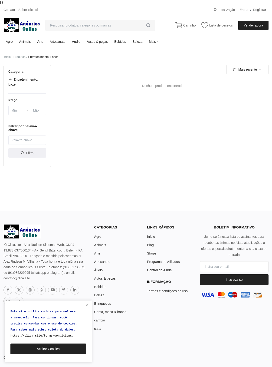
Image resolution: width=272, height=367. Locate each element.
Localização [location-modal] (224, 10)
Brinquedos (102, 303)
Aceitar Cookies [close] (48, 349)
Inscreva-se (234, 279)
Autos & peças (97, 41)
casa (97, 329)
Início (7, 57)
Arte (40, 41)
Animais (25, 41)
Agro (9, 41)
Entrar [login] (243, 10)
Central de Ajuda (159, 270)
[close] (87, 305)
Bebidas (120, 41)
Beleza (137, 41)
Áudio (76, 41)
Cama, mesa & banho (109, 312)
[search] (148, 25)
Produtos (19, 57)
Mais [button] (154, 41)
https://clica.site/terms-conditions (40, 335)
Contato (9, 10)
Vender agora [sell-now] (253, 25)
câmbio (99, 320)
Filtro (27, 153)
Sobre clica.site (29, 10)
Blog (150, 245)
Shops (151, 253)
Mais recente (247, 69)
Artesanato (58, 41)
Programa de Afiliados (163, 262)
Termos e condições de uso (167, 291)
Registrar (259, 10)
